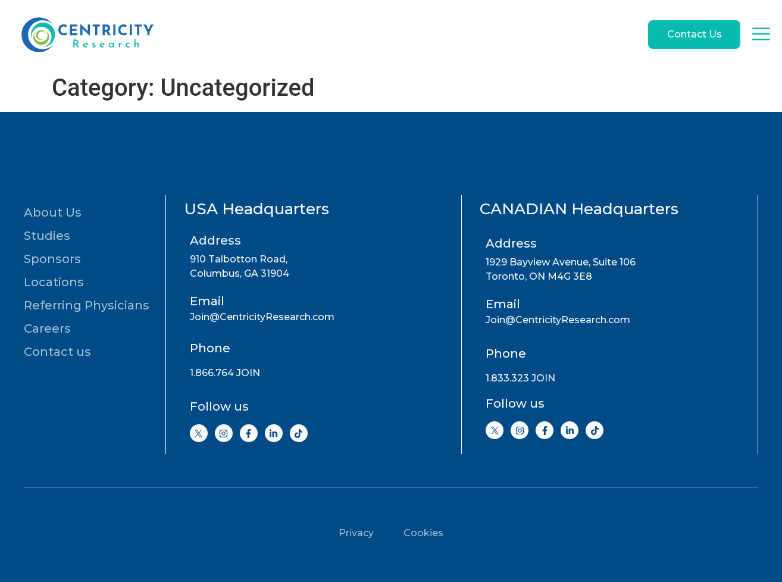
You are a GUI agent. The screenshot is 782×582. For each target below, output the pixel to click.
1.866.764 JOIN (225, 372)
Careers (47, 328)
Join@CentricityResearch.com (262, 317)
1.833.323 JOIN (520, 378)
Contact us (57, 352)
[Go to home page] (86, 34)
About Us (53, 212)
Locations (54, 282)
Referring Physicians (86, 305)
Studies (47, 236)
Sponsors (52, 259)
